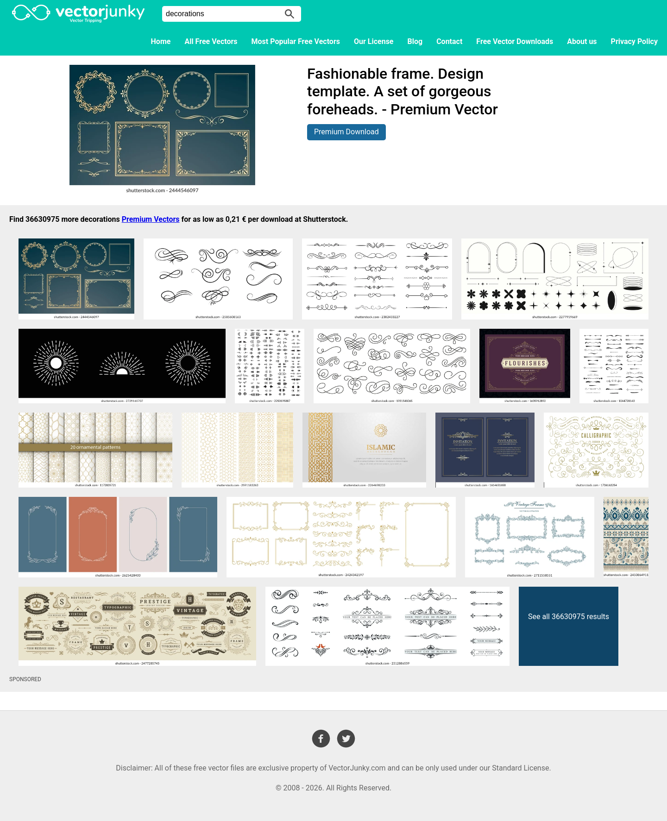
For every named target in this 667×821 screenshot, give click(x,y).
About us (582, 41)
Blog (415, 41)
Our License (374, 41)
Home (161, 41)
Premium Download (346, 131)
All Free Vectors (210, 41)
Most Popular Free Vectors (296, 41)
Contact (449, 41)
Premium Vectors (151, 219)
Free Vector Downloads (514, 41)
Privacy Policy (634, 41)
